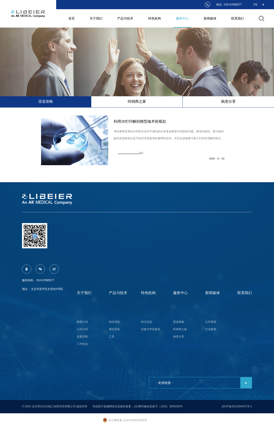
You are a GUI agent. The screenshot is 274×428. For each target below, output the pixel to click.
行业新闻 (210, 328)
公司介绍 (82, 328)
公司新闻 (210, 321)
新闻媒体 (210, 18)
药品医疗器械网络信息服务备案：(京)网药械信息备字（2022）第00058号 (138, 405)
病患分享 (178, 335)
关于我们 (96, 18)
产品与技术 (125, 18)
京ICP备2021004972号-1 (236, 405)
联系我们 (237, 18)
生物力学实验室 (150, 328)
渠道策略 (178, 321)
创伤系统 (114, 321)
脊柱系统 (114, 328)
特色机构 (154, 18)
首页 (71, 18)
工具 (111, 335)
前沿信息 (146, 321)
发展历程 (82, 335)
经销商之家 (180, 328)
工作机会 (82, 343)
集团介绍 (82, 321)
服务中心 (182, 18)
